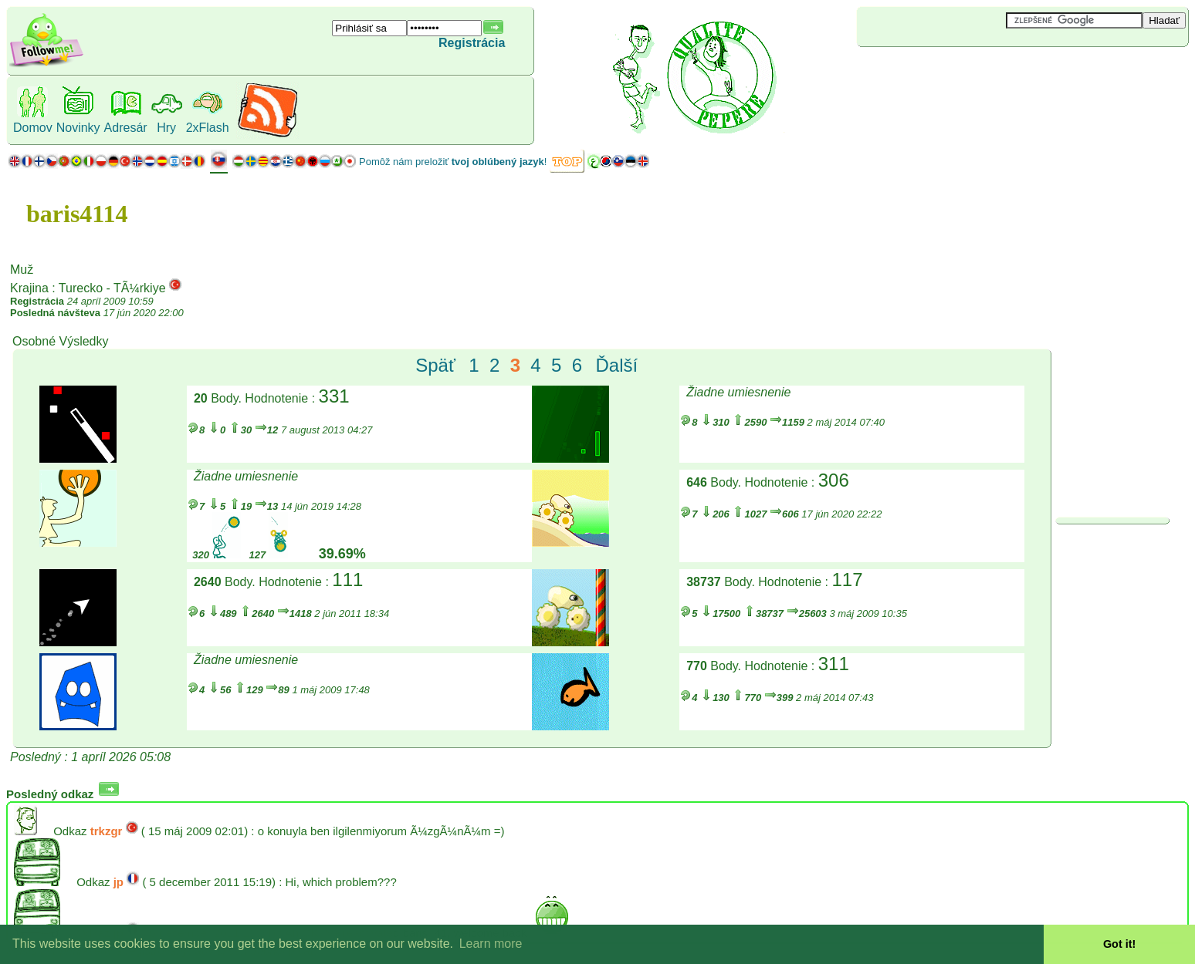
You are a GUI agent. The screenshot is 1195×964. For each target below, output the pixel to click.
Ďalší (616, 365)
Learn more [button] (491, 943)
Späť (435, 365)
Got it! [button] (1119, 944)
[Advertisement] (948, 72)
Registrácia (471, 42)
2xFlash (207, 127)
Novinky (78, 127)
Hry (166, 127)
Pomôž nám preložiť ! (453, 161)
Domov (32, 127)
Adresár (125, 127)
